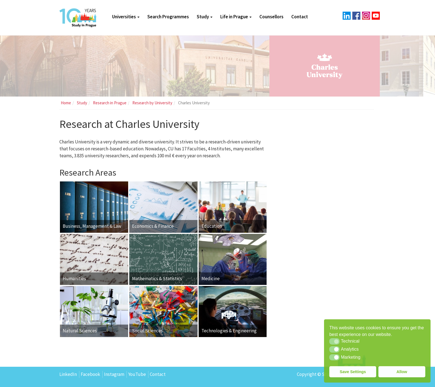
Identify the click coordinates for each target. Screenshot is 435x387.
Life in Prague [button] (236, 17)
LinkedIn (68, 374)
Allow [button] (401, 372)
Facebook (90, 374)
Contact (299, 17)
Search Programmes (168, 17)
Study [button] (205, 17)
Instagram (114, 374)
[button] (334, 341)
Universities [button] (126, 17)
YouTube (137, 374)
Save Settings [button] (353, 372)
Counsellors (271, 17)
